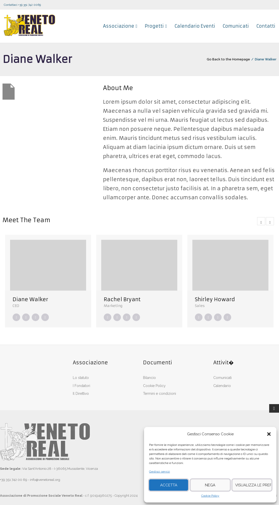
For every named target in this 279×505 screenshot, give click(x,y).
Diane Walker (30, 299)
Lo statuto (81, 378)
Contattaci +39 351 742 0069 (22, 5)
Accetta (168, 485)
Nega (210, 485)
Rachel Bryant (122, 299)
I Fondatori (81, 386)
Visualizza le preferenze (253, 485)
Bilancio (149, 378)
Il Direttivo (81, 394)
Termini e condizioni (159, 394)
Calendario (222, 386)
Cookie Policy (210, 495)
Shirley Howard (215, 299)
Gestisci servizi (159, 471)
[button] (268, 434)
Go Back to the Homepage (228, 59)
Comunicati (222, 378)
